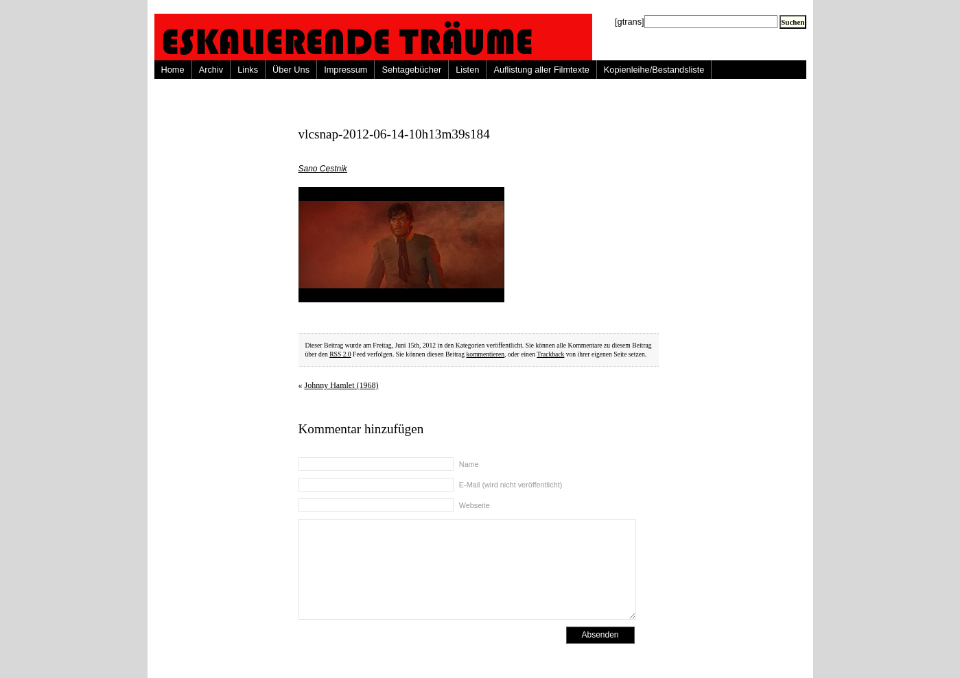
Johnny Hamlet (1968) (342, 385)
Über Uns (290, 69)
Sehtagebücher (411, 69)
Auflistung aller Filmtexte (541, 69)
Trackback (550, 354)
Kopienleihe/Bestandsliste (654, 69)
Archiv (211, 69)
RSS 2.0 (340, 354)
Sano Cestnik (322, 168)
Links (247, 69)
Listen (467, 69)
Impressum (345, 69)
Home (173, 69)
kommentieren (485, 354)
